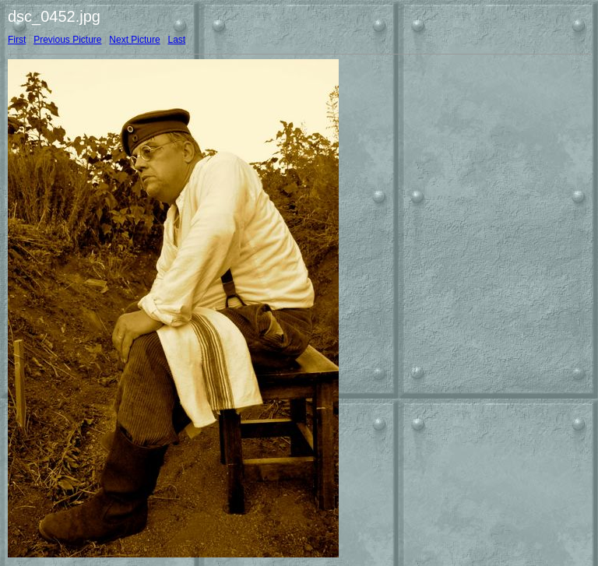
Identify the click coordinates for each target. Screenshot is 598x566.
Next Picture (134, 39)
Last (176, 39)
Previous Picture (67, 39)
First (17, 39)
